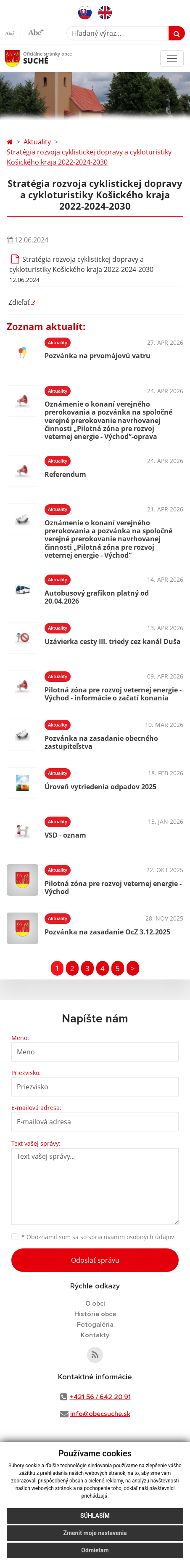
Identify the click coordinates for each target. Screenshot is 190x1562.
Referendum (65, 474)
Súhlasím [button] (95, 1515)
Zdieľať (18, 302)
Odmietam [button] (94, 1550)
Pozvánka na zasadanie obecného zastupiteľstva (101, 742)
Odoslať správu (95, 1260)
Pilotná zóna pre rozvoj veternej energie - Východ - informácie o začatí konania (113, 694)
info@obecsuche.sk (100, 1413)
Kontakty (95, 1335)
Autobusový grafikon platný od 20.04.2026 (97, 597)
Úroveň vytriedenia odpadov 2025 (100, 786)
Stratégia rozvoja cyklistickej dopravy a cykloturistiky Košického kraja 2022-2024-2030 (89, 157)
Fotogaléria (95, 1324)
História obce (95, 1314)
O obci (95, 1303)
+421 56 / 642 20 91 (100, 1397)
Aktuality (37, 141)
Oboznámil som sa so (97, 1237)
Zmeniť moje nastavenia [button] (95, 1533)
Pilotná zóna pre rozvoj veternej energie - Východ (113, 887)
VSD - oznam (65, 835)
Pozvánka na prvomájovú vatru (97, 355)
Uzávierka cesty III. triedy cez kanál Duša (113, 641)
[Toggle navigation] (172, 58)
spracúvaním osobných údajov (131, 1237)
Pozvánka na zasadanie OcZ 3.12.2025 (107, 932)
